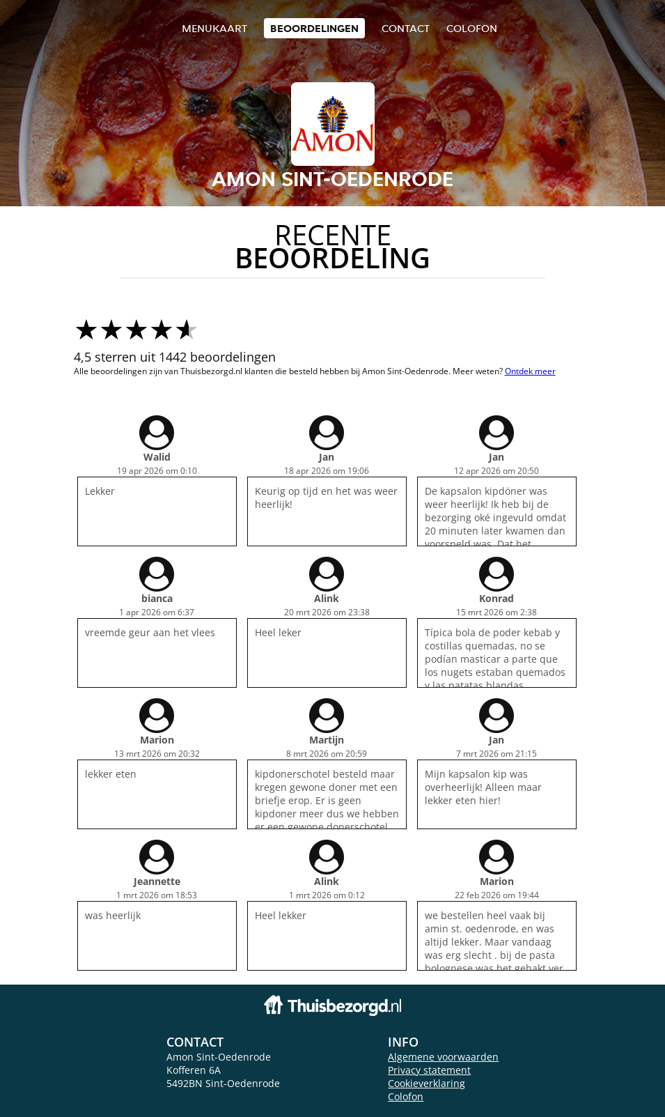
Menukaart (214, 28)
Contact (406, 28)
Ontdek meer (530, 371)
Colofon (405, 1096)
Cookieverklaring (426, 1083)
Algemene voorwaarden (443, 1056)
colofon (471, 28)
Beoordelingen (314, 28)
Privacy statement (429, 1070)
